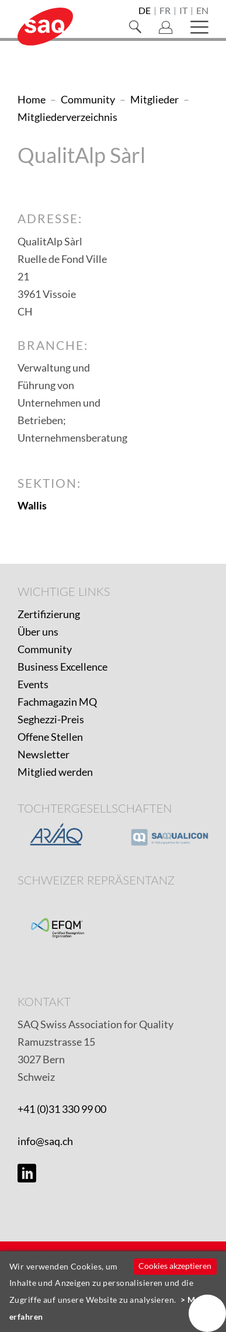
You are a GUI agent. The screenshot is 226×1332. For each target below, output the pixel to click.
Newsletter (43, 754)
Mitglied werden (55, 771)
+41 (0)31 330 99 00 (62, 1108)
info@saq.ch (45, 1141)
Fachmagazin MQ (57, 701)
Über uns (38, 631)
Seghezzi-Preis (51, 719)
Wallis (32, 505)
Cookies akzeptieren (174, 1266)
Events (33, 684)
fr (165, 11)
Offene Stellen (50, 736)
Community (45, 649)
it (183, 11)
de (144, 11)
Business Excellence (62, 666)
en (202, 11)
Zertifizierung (49, 614)
